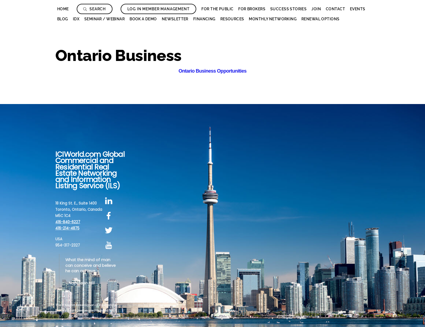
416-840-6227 (67, 222)
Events (357, 9)
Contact (335, 9)
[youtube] (109, 245)
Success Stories (288, 9)
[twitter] (109, 230)
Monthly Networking (273, 19)
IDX (76, 19)
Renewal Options (320, 19)
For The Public (217, 9)
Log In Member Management (158, 9)
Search (94, 9)
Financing (204, 19)
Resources (232, 19)
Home (63, 9)
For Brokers (251, 9)
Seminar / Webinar (104, 19)
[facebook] (109, 215)
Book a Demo (143, 19)
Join (316, 9)
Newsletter (175, 19)
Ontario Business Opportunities (212, 71)
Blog (62, 19)
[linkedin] (109, 200)
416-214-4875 (67, 228)
